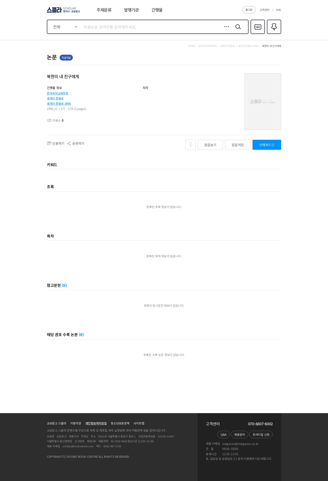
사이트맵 (138, 423)
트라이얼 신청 (261, 434)
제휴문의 (239, 434)
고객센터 (264, 10)
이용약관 (75, 423)
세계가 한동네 (55, 98)
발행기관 (131, 10)
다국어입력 (257, 33)
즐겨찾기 (273, 33)
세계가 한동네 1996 (59, 103)
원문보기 (210, 144)
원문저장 (238, 144)
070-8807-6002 (260, 424)
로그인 (249, 9)
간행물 (157, 10)
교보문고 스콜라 (56, 423)
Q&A (224, 434)
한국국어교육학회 (57, 93)
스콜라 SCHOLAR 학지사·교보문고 (63, 12)
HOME (191, 45)
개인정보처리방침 (96, 423)
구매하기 (265, 144)
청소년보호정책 (120, 423)
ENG (278, 10)
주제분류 (104, 10)
